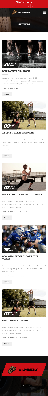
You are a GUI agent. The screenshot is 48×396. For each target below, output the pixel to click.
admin (5, 88)
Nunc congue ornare (15, 320)
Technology (20, 150)
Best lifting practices (16, 71)
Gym (17, 88)
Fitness (12, 88)
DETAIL (7, 94)
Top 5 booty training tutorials (22, 194)
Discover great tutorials (18, 133)
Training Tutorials (22, 211)
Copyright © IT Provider (24, 385)
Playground (20, 276)
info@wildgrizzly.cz (25, 2)
